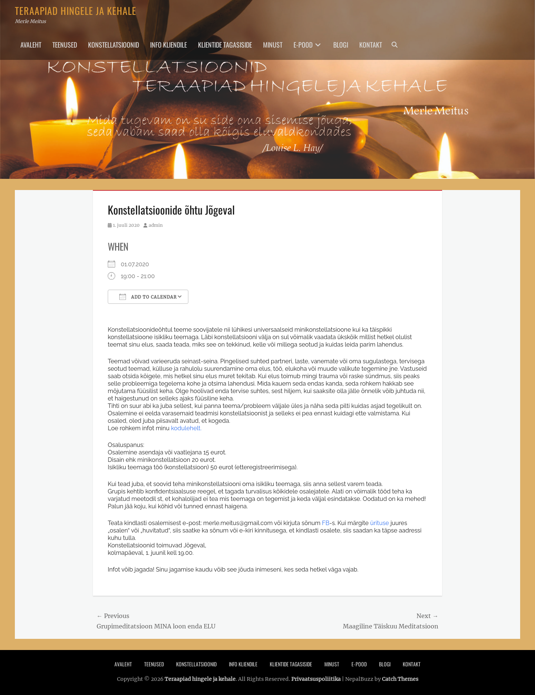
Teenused (64, 44)
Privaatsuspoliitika (316, 679)
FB (326, 523)
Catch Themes (400, 679)
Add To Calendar (148, 296)
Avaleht (30, 44)
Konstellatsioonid (113, 44)
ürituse (379, 523)
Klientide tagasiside (225, 44)
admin (156, 225)
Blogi (340, 44)
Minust (272, 44)
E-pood (303, 44)
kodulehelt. (186, 428)
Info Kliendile (168, 44)
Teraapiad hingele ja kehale (75, 10)
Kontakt (370, 44)
